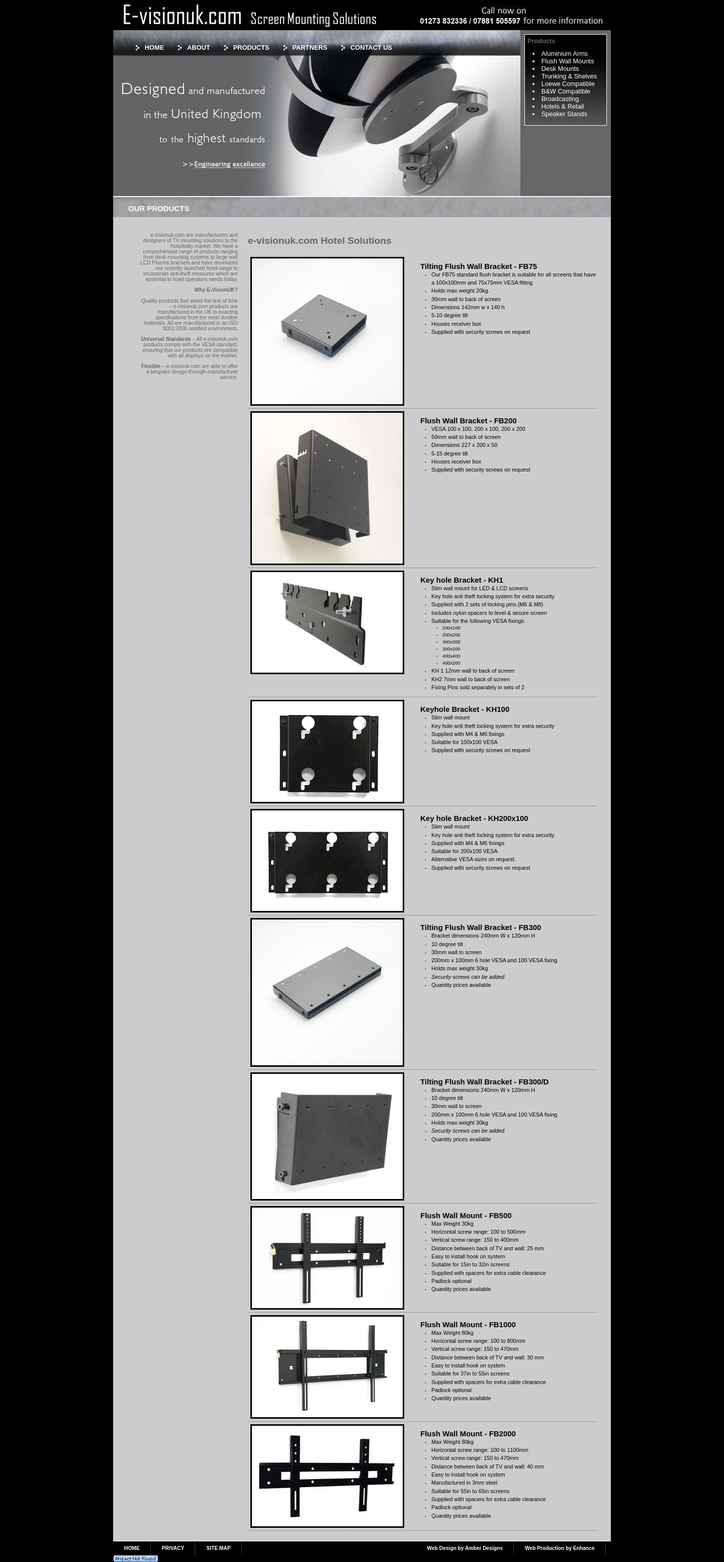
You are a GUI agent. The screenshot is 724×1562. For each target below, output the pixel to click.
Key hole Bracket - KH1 (461, 580)
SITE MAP (218, 1548)
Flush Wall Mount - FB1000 (468, 1324)
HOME (154, 47)
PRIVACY (173, 1548)
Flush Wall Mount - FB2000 (468, 1433)
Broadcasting (560, 99)
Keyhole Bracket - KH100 (464, 709)
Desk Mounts (560, 68)
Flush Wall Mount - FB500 (466, 1215)
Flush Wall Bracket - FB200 (468, 420)
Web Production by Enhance (560, 1548)
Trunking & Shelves (569, 76)
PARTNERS (310, 47)
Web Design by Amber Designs (465, 1548)
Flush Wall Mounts (567, 61)
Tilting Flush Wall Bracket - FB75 (478, 266)
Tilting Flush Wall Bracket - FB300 (480, 927)
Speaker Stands (564, 114)
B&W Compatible (565, 91)
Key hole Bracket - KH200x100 (474, 818)
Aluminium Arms (564, 53)
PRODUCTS (251, 47)
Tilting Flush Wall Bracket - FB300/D (484, 1081)
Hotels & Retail (562, 106)
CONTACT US (371, 47)
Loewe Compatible (568, 83)
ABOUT (198, 47)
